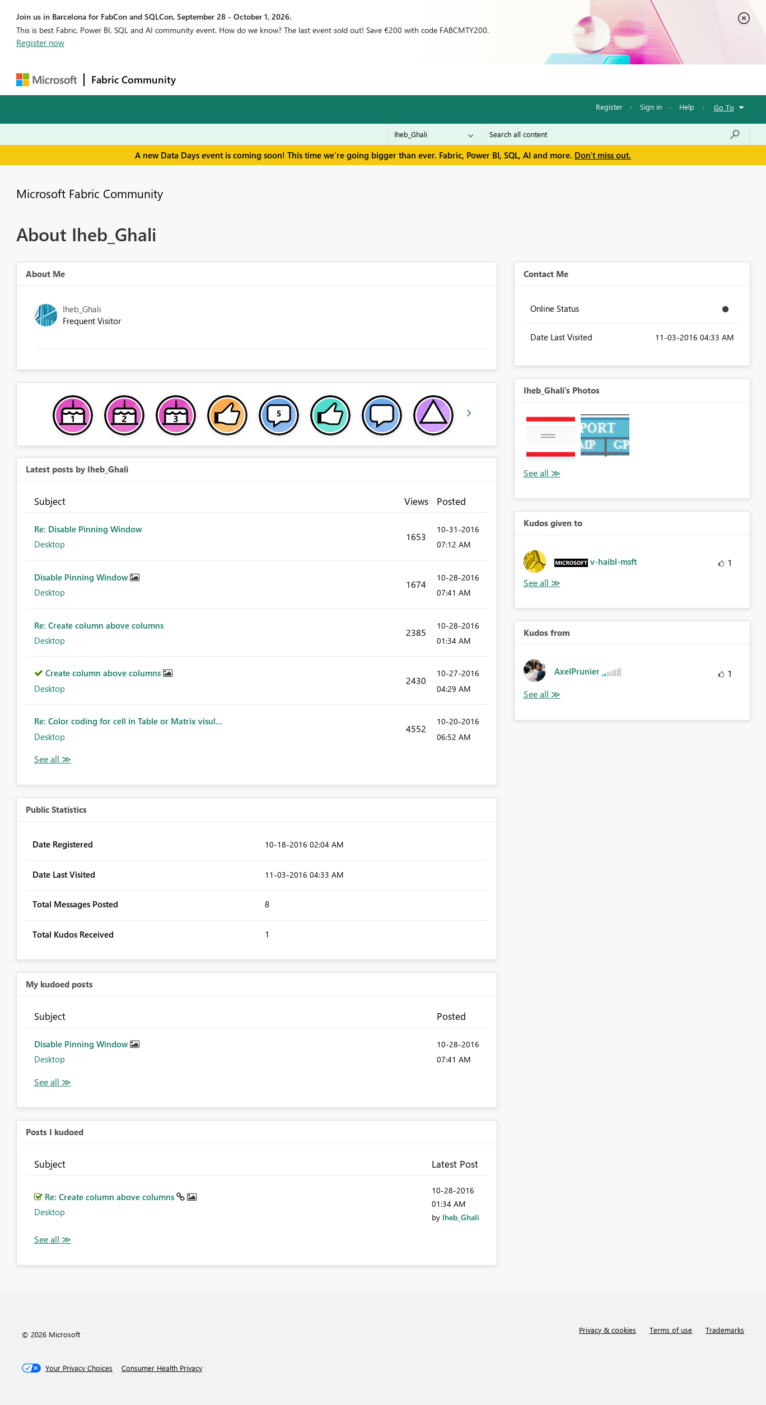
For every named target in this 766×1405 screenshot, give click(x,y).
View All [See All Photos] (542, 473)
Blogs (396, 79)
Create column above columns (104, 672)
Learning (440, 79)
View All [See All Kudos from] (542, 694)
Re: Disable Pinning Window (88, 529)
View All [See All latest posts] (52, 759)
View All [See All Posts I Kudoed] (52, 1239)
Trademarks (725, 1329)
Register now (40, 42)
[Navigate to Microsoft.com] (46, 79)
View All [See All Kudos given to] (542, 583)
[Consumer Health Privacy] (162, 1368)
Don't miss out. (602, 155)
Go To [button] (724, 107)
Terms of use (671, 1329)
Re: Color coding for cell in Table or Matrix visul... (128, 721)
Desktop (49, 544)
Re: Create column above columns (99, 625)
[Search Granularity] (433, 134)
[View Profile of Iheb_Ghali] (460, 1217)
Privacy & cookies (607, 1329)
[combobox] (615, 134)
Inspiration (250, 79)
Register (609, 106)
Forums (201, 79)
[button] (550, 438)
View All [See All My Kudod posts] (52, 1082)
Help (686, 106)
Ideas (296, 79)
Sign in (651, 106)
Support (487, 79)
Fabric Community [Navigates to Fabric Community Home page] (133, 79)
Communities (346, 79)
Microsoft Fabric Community (89, 193)
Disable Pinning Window (82, 577)
